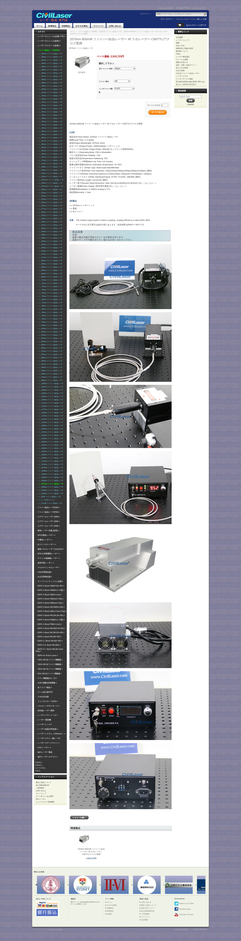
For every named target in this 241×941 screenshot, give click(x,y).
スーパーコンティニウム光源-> (50, 581)
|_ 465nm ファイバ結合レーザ (50, 154)
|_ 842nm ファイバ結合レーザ (50, 335)
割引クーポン (41, 799)
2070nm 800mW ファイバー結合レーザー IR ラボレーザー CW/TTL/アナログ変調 (91, 851)
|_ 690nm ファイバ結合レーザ (50, 267)
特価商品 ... (39, 762)
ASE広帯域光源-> (45, 572)
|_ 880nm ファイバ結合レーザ (50, 358)
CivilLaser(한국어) (200, 8)
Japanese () (144, 13)
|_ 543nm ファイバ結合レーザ (50, 199)
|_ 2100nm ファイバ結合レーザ (50, 490)
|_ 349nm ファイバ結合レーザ (50, 63)
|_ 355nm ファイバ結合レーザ (50, 66)
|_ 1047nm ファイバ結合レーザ (50, 387)
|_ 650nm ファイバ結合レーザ (50, 235)
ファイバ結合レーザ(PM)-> (49, 512)
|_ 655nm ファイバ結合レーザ (50, 238)
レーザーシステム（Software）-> (52, 734)
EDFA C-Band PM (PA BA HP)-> (51, 615)
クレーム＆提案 (182, 59)
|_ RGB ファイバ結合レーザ (49, 497)
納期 (177, 43)
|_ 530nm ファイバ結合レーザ (50, 189)
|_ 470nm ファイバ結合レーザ (50, 160)
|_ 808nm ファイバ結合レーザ (50, 325)
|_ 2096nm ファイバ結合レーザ (50, 487)
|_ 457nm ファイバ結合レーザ (50, 141)
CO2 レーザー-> (44, 747)
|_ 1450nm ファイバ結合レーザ (50, 429)
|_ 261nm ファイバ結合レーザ (50, 54)
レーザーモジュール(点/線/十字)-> (52, 36)
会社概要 (179, 37)
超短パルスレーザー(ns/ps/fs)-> (51, 549)
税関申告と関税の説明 (184, 48)
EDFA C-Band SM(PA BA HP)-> (51, 586)
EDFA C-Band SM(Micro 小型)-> (51, 590)
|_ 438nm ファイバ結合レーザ (50, 118)
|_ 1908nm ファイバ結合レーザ (50, 471)
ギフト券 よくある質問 (44, 796)
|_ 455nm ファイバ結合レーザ (50, 138)
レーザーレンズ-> (45, 724)
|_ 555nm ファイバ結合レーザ (50, 202)
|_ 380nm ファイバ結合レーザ (50, 79)
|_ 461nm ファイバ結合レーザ (50, 147)
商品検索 (182, 91)
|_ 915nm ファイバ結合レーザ (50, 364)
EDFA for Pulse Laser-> (48, 655)
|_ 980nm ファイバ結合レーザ (50, 380)
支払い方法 (180, 46)
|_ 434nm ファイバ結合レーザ (50, 112)
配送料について (182, 51)
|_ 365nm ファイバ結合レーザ (50, 73)
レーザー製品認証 (183, 57)
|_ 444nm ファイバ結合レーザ (50, 128)
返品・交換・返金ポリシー (186, 65)
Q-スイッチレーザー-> (47, 544)
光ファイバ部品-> (45, 687)
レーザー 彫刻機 (44, 720)
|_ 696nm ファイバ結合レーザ (50, 273)
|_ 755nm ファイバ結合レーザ (50, 296)
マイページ (98, 26)
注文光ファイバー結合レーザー (188, 73)
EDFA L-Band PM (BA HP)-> (50, 637)
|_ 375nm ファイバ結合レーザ (50, 76)
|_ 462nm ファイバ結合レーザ (50, 151)
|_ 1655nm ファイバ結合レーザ (50, 451)
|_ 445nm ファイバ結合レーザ (50, 131)
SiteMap (59, 930)
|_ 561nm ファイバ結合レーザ (50, 206)
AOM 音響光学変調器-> (47, 683)
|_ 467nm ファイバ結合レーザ (50, 157)
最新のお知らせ (182, 62)
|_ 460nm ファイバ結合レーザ (50, 144)
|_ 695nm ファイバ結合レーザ (50, 270)
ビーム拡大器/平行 (45, 692)
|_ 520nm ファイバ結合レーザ (50, 176)
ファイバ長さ (104, 81)
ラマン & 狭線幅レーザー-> (49, 558)
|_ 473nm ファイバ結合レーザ (50, 163)
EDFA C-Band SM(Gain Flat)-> (51, 599)
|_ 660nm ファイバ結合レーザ (50, 244)
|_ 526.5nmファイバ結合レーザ (50, 186)
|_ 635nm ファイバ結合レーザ (50, 222)
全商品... (38, 771)
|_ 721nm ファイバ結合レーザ (50, 283)
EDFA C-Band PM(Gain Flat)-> (51, 603)
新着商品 (52, 26)
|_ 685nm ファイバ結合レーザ (50, 261)
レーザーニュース (183, 40)
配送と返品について (43, 782)
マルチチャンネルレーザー (49, 567)
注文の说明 (180, 70)
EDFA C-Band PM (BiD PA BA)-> (51, 628)
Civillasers (51, 930)
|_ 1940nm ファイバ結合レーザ (50, 477)
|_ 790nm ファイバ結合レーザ (50, 312)
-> (49, 50)
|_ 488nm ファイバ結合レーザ (50, 167)
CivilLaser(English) (183, 8)
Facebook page (182, 909)
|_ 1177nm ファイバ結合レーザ (50, 409)
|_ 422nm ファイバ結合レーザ (50, 102)
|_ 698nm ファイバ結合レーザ (50, 277)
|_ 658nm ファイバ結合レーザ (50, 241)
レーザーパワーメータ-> (48, 715)
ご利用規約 (40, 788)
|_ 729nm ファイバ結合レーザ (50, 286)
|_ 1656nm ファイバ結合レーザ (50, 455)
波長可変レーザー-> (46, 563)
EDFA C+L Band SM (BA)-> (49, 645)
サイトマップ (41, 793)
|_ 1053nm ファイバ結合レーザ (50, 393)
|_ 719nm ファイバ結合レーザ (50, 280)
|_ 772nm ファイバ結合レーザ (50, 303)
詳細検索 (190, 104)
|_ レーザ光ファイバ (46, 500)
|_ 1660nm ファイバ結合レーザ (50, 458)
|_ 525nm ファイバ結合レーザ (50, 183)
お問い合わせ (115, 26)
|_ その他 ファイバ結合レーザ (50, 503)
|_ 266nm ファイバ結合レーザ (50, 57)
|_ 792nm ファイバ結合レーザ (50, 315)
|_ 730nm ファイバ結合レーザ (50, 290)
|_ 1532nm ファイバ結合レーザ (50, 435)
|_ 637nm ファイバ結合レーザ (50, 225)
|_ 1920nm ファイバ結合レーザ (50, 474)
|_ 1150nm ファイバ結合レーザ (50, 406)
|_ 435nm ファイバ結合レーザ (50, 115)
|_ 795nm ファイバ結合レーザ (50, 322)
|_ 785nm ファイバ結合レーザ (50, 309)
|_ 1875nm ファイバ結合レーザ (50, 467)
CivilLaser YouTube (183, 915)
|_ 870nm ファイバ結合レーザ (50, 351)
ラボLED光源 (43, 697)
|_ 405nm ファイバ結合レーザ (50, 89)
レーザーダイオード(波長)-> (49, 46)
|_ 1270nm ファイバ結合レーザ (50, 416)
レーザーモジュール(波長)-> (49, 41)
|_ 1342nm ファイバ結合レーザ (50, 422)
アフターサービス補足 (184, 79)
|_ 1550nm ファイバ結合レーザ (50, 438)
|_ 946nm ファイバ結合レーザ (50, 370)
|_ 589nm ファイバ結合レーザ (50, 212)
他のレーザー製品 (45, 752)
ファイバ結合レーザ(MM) (87, 31)
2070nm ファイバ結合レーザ (110, 31)
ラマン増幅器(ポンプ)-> (47, 678)
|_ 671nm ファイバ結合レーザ (50, 257)
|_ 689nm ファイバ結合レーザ (50, 264)
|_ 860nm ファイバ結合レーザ (50, 345)
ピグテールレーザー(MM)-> (49, 517)
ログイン (169, 19)
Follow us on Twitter (184, 904)
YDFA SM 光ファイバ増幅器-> (50, 660)
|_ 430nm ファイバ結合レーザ (50, 109)
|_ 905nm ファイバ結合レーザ (50, 361)
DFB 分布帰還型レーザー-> (49, 554)
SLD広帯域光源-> (45, 577)
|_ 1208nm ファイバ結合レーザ (50, 413)
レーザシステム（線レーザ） (50, 738)
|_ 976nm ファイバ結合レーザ (50, 377)
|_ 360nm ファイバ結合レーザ (50, 70)
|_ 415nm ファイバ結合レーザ (50, 96)
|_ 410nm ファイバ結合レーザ (50, 92)
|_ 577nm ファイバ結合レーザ (50, 209)
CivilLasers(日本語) (166, 8)
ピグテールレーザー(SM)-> (49, 521)
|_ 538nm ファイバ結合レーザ (50, 196)
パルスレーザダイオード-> (49, 706)
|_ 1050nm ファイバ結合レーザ (50, 390)
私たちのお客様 (182, 68)
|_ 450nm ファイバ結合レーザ (50, 134)
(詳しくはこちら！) (147, 183)
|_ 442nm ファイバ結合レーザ (50, 125)
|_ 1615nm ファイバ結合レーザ (50, 445)
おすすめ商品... (41, 768)
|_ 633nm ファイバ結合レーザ (50, 218)
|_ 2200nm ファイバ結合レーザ (50, 493)
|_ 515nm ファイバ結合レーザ (50, 173)
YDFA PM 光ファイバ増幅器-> (50, 664)
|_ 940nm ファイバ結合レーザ (50, 367)
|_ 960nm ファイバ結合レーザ (50, 374)
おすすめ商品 (82, 26)
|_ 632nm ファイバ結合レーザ (50, 215)
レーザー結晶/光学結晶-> (48, 729)
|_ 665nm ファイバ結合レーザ (50, 251)
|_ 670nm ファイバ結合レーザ (50, 254)
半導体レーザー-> (45, 540)
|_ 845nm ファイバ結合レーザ (50, 338)
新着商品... (39, 765)
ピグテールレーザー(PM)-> (49, 526)
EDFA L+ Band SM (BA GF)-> (50, 641)
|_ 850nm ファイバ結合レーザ (50, 341)
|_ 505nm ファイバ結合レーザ (50, 170)
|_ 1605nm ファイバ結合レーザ (50, 442)
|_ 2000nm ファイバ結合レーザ (50, 480)
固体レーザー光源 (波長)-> (48, 530)
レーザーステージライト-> (49, 743)
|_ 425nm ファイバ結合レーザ (50, 105)
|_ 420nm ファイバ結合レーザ (50, 99)
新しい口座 (202, 19)
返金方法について (148, 908)
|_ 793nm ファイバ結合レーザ (50, 319)
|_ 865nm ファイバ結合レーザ (50, 348)
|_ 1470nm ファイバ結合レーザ (50, 432)
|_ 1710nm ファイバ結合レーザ (50, 461)
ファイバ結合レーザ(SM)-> (49, 507)
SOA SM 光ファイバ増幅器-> (50, 674)
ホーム (39, 26)
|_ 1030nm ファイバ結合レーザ (50, 383)
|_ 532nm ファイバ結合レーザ (50, 193)
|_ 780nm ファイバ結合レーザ (50, 306)
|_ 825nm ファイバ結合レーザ (50, 328)
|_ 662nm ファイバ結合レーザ (50, 248)
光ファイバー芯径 (105, 69)
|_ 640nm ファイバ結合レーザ (50, 231)
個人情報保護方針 (42, 785)
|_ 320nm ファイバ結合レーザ (50, 60)
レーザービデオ (182, 76)
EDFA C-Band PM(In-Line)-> (50, 624)
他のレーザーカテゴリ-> (48, 757)
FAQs (178, 54)
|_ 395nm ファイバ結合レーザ (50, 86)
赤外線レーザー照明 (46, 711)
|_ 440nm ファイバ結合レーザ (50, 121)
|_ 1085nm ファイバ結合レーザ (50, 400)
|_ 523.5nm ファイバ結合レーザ (51, 180)
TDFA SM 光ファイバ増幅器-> (50, 669)
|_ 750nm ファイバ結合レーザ (50, 293)
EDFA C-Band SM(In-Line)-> (50, 595)
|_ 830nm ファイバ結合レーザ (50, 332)
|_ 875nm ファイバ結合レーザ (50, 354)
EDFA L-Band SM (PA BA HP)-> (51, 632)
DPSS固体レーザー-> (46, 535)
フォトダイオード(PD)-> (48, 701)
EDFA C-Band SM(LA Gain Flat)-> (52, 611)
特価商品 (66, 26)
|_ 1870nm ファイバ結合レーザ (50, 464)
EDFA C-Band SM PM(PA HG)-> (51, 607)
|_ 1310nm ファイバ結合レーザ (50, 419)
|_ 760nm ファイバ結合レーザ (50, 299)
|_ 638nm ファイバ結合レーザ (50, 228)
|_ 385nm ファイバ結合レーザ (50, 83)
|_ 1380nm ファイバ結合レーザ (50, 425)
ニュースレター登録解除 (45, 802)
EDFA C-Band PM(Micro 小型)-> (51, 620)
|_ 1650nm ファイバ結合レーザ (50, 448)
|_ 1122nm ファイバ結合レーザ (50, 403)
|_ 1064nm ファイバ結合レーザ (50, 396)
